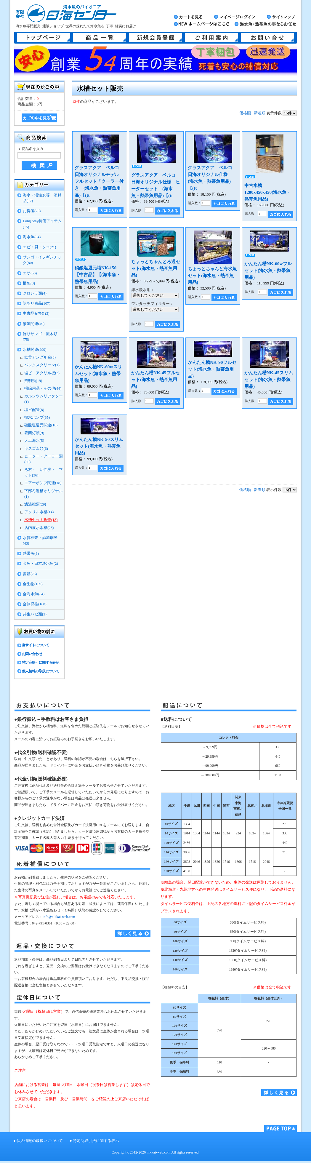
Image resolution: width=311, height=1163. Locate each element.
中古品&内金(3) (36, 313)
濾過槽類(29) (35, 504)
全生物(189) (33, 584)
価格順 (245, 113)
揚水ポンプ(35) (37, 417)
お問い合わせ (32, 654)
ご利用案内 (211, 37)
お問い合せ (267, 37)
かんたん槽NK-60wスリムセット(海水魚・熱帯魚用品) (98, 373)
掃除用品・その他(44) (42, 388)
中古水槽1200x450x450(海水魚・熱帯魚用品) (267, 192)
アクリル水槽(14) (39, 512)
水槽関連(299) (35, 350)
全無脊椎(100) (35, 604)
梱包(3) (29, 283)
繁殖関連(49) (33, 324)
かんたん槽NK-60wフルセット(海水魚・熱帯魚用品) (268, 270)
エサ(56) (30, 273)
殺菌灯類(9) (34, 433)
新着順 (259, 113)
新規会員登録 (155, 37)
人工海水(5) (34, 441)
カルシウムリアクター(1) (43, 399)
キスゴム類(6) (36, 449)
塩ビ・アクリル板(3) (42, 373)
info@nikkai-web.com (59, 917)
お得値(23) (32, 211)
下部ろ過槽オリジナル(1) (43, 494)
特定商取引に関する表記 (40, 662)
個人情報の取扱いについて (40, 1141)
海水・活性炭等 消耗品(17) (42, 198)
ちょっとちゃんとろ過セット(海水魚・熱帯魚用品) (155, 268)
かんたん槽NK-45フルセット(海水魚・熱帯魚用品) (155, 379)
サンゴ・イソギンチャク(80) (42, 260)
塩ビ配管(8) (34, 410)
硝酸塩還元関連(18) (40, 425)
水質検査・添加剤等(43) (40, 540)
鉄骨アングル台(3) (40, 357)
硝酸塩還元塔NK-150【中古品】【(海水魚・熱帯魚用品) (98, 274)
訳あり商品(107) (36, 303)
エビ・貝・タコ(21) (39, 247)
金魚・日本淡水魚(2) (40, 563)
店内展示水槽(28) (39, 528)
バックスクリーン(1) (42, 365)
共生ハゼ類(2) (35, 614)
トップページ (43, 37)
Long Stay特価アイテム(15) (42, 224)
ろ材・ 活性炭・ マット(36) (43, 472)
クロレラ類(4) (35, 293)
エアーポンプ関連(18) (42, 483)
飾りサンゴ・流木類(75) (40, 337)
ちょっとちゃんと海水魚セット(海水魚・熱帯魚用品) (212, 275)
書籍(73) (30, 574)
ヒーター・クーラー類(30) (43, 459)
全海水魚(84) (33, 594)
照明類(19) (33, 381)
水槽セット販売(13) (40, 520)
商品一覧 (99, 37)
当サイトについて (35, 645)
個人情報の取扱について (40, 671)
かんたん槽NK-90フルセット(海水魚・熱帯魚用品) (212, 369)
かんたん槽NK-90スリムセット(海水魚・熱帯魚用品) (99, 446)
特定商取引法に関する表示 (96, 1141)
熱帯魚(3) (31, 553)
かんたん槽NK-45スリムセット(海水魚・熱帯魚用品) (268, 379)
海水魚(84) (32, 237)
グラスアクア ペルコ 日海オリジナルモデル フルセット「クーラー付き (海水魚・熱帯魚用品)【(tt (99, 181)
